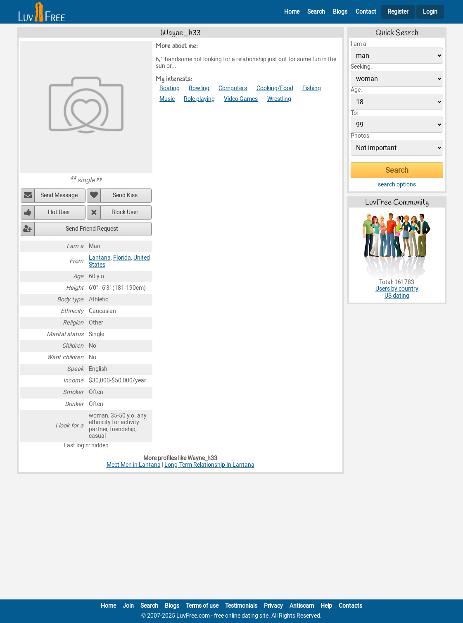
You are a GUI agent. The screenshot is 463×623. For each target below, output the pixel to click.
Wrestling (279, 99)
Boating (169, 88)
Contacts (350, 605)
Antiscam (302, 605)
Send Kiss (125, 195)
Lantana (100, 257)
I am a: (359, 44)
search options (397, 184)
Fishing (311, 88)
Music (167, 99)
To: (354, 113)
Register (397, 11)
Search (316, 11)
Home (291, 11)
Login (430, 11)
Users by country (396, 288)
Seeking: (361, 66)
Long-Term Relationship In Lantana (209, 464)
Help (326, 605)
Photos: (360, 135)
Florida (122, 257)
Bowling (199, 88)
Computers (232, 88)
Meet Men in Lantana (134, 464)
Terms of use (202, 605)
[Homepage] (42, 12)
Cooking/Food (274, 88)
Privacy (273, 605)
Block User (125, 212)
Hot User (59, 212)
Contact (366, 11)
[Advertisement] (231, 538)
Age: (356, 89)
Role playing (199, 99)
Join (128, 605)
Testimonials (241, 605)
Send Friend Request (92, 228)
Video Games (241, 99)
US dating (397, 295)
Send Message (59, 195)
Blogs (340, 11)
